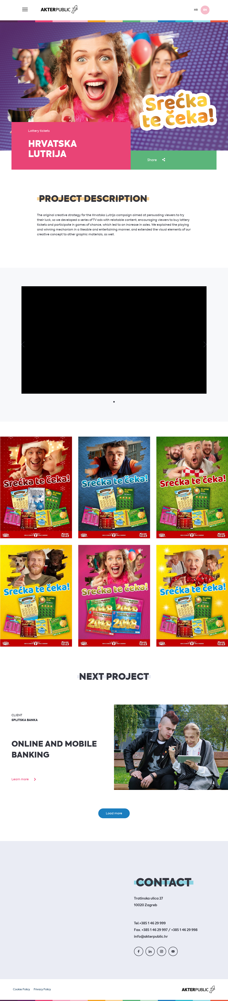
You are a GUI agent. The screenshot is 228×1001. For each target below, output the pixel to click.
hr (196, 10)
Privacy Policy (42, 989)
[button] (22, 344)
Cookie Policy (21, 989)
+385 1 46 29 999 (152, 923)
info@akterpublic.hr (151, 936)
